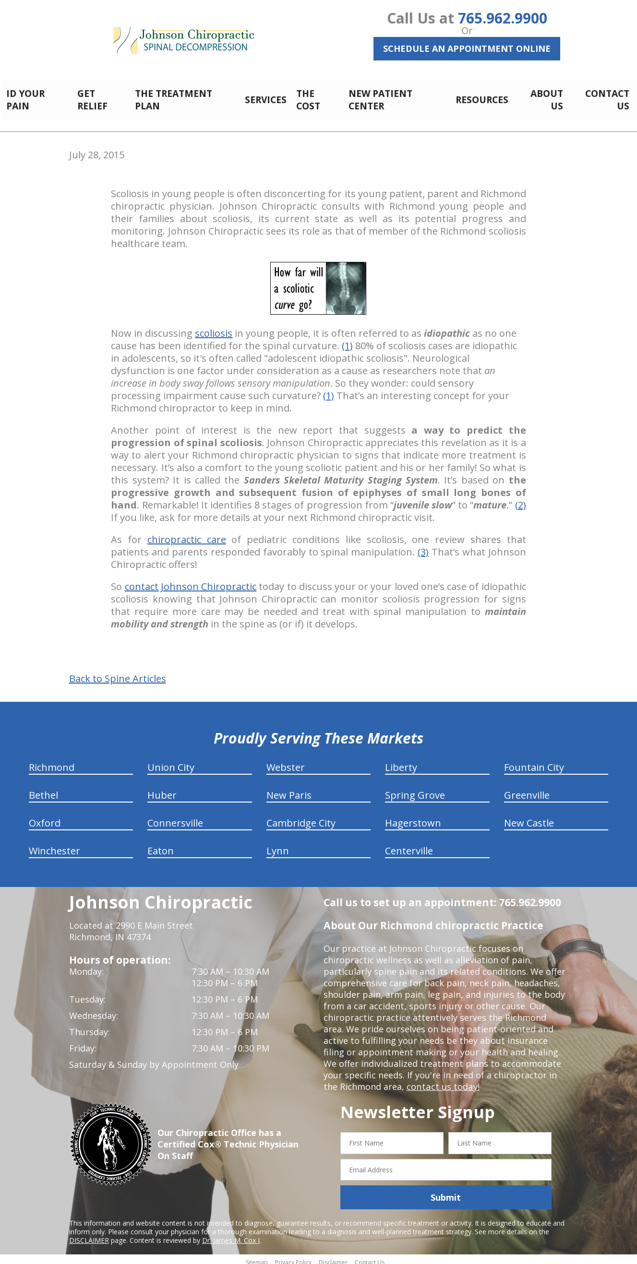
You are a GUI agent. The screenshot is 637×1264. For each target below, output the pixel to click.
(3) (423, 546)
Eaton (160, 845)
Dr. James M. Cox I (231, 1235)
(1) (347, 340)
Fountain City (534, 762)
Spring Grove (415, 789)
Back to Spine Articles (117, 673)
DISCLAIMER (89, 1235)
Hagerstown (413, 817)
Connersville (175, 817)
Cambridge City (301, 817)
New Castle (529, 817)
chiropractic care (186, 534)
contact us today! (442, 1081)
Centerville (409, 845)
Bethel (43, 789)
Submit (446, 1192)
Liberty (401, 762)
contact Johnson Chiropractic (190, 581)
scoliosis (213, 327)
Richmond (51, 762)
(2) (520, 499)
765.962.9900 (502, 18)
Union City (170, 762)
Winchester (54, 845)
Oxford (44, 817)
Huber (162, 789)
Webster (285, 762)
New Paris (289, 789)
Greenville (527, 789)
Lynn (277, 845)
